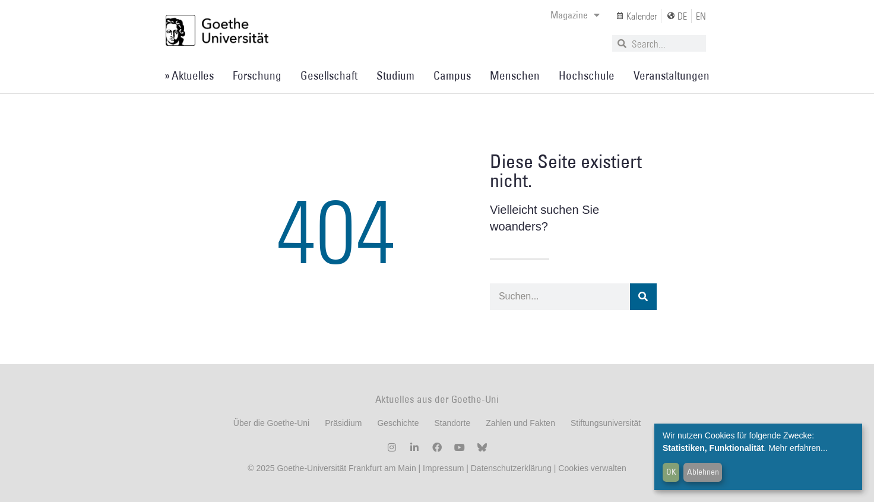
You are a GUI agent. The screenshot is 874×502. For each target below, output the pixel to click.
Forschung (257, 75)
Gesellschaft (328, 75)
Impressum (442, 468)
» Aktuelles (189, 75)
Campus (452, 75)
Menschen (515, 75)
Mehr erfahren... (798, 448)
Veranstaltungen (672, 75)
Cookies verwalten (592, 468)
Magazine (575, 15)
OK (671, 471)
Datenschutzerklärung (511, 468)
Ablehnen (703, 471)
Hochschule (587, 75)
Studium (395, 75)
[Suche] (643, 296)
